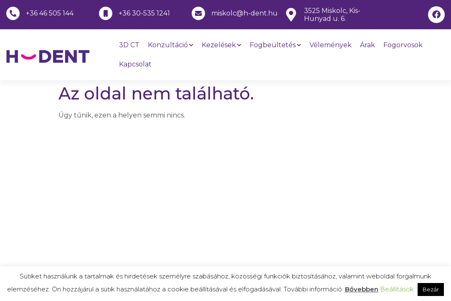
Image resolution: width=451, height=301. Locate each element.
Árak (367, 45)
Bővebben (361, 289)
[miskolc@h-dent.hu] (198, 13)
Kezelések (221, 44)
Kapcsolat (135, 64)
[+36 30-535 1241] (105, 13)
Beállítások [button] (397, 289)
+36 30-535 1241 (144, 13)
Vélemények (330, 45)
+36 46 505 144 (49, 13)
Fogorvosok (403, 45)
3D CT (129, 45)
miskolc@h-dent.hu (244, 13)
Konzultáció (170, 44)
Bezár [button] (431, 289)
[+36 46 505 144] (13, 13)
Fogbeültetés (275, 44)
